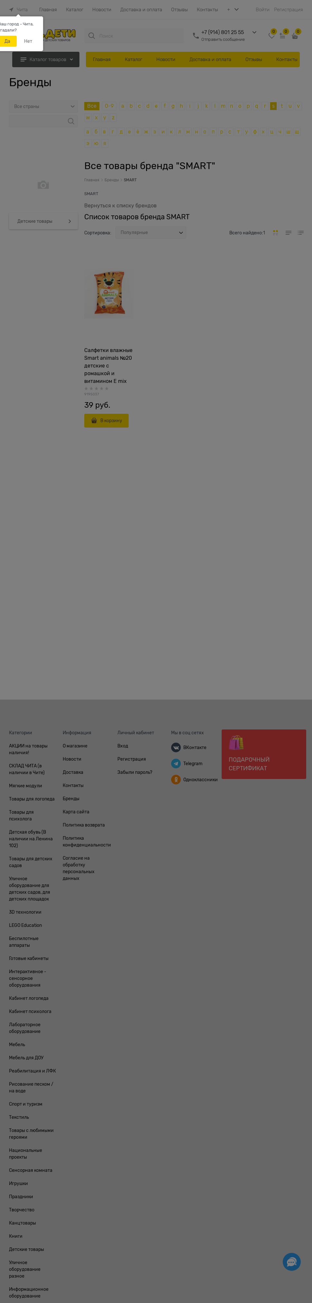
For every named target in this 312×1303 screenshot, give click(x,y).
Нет (28, 41)
